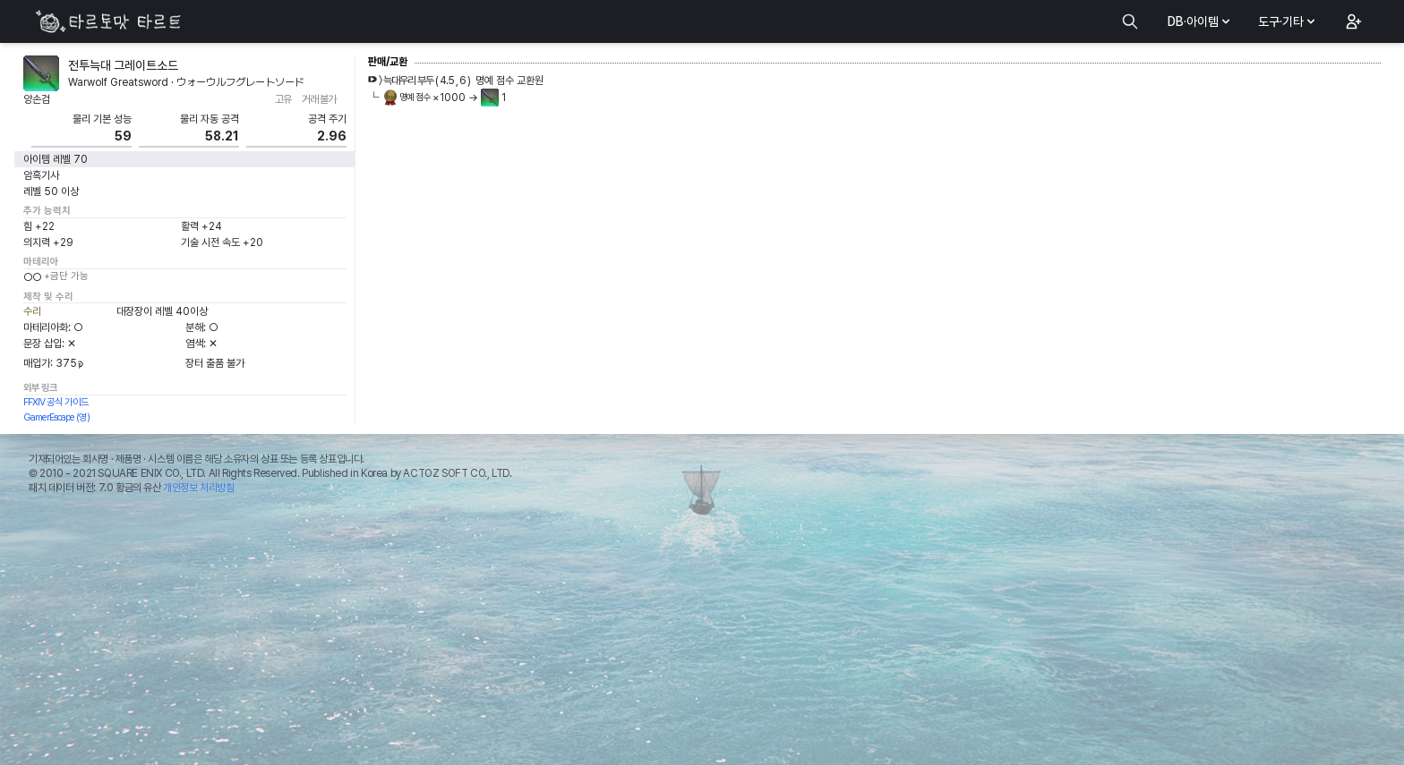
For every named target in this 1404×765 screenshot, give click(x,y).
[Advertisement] (702, 634)
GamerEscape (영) (56, 417)
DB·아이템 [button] (1200, 21)
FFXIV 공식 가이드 (56, 402)
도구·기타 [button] (1288, 21)
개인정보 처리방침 (198, 487)
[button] (1352, 21)
